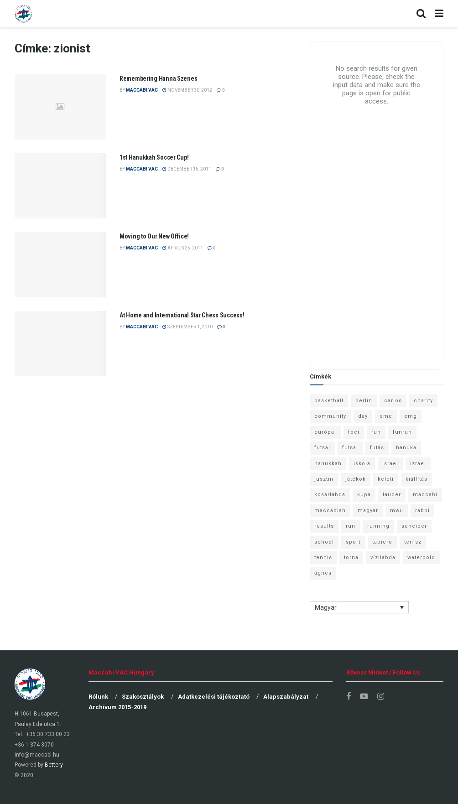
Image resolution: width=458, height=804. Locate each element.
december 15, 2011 (186, 168)
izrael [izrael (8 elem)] (418, 464)
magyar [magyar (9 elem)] (368, 511)
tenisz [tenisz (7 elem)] (413, 542)
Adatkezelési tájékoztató (214, 696)
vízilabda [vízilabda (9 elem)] (383, 557)
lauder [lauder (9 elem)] (392, 495)
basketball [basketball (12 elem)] (329, 401)
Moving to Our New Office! (154, 236)
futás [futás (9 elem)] (377, 448)
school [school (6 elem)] (324, 542)
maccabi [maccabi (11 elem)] (425, 495)
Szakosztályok (143, 696)
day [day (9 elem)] (363, 416)
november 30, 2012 (187, 90)
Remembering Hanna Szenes (158, 78)
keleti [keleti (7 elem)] (386, 479)
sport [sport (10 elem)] (353, 542)
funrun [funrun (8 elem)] (402, 432)
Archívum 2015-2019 (117, 707)
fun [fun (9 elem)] (376, 432)
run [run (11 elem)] (350, 526)
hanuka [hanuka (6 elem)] (406, 448)
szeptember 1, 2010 (187, 326)
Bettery (54, 765)
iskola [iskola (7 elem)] (362, 464)
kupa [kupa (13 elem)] (364, 495)
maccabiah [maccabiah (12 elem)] (330, 511)
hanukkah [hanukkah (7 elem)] (328, 464)
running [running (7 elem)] (378, 526)
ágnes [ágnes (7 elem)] (323, 573)
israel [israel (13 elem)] (390, 464)
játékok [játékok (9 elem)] (355, 479)
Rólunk (98, 696)
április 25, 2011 (182, 247)
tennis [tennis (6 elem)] (323, 557)
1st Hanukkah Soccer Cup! (154, 157)
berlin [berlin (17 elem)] (363, 401)
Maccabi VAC (142, 90)
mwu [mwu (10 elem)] (396, 511)
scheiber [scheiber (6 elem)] (414, 526)
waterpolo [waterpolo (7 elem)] (421, 557)
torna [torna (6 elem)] (351, 557)
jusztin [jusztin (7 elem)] (323, 479)
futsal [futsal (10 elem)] (350, 448)
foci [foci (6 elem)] (353, 432)
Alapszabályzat (285, 696)
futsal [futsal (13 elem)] (322, 448)
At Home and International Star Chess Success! (182, 315)
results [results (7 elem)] (324, 526)
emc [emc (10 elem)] (386, 416)
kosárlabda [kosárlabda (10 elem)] (329, 495)
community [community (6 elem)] (330, 416)
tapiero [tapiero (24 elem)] (382, 542)
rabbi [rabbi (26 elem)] (422, 511)
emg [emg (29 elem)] (410, 416)
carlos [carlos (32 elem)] (393, 401)
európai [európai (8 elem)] (325, 432)
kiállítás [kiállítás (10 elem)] (416, 479)
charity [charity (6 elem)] (423, 401)
